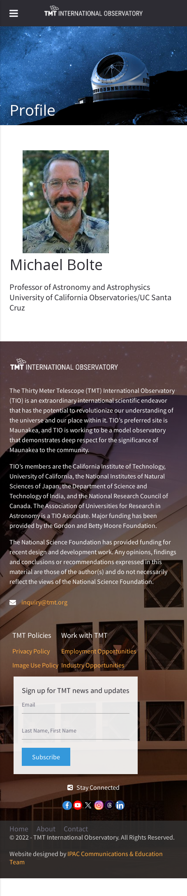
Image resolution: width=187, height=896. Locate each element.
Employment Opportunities (98, 651)
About (46, 829)
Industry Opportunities (93, 665)
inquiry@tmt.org (44, 602)
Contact (76, 829)
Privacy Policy (31, 651)
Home (18, 829)
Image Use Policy (35, 665)
